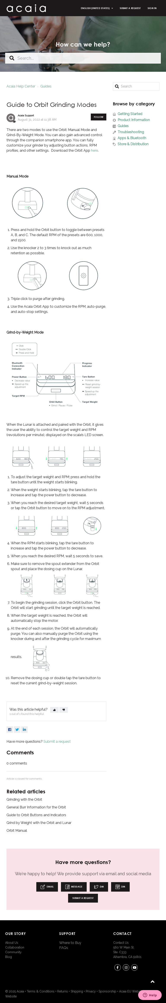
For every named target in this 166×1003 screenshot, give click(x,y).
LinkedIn (24, 729)
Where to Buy (70, 943)
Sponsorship (107, 991)
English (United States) (95, 8)
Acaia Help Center (20, 86)
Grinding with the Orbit (24, 799)
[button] (54, 710)
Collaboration (14, 947)
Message (73, 887)
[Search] (136, 86)
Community (13, 952)
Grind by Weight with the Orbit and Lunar (38, 823)
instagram (126, 968)
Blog (8, 957)
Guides (45, 86)
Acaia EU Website (131, 991)
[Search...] (83, 58)
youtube (134, 968)
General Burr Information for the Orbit (36, 807)
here (94, 150)
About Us (11, 942)
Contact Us (121, 942)
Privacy (91, 991)
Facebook (9, 729)
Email (47, 887)
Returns (62, 991)
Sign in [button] (152, 8)
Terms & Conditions (40, 991)
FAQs (63, 948)
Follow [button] (98, 116)
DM (99, 887)
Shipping (77, 991)
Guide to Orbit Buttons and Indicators (36, 815)
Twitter (17, 729)
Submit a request (130, 8)
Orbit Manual (16, 830)
